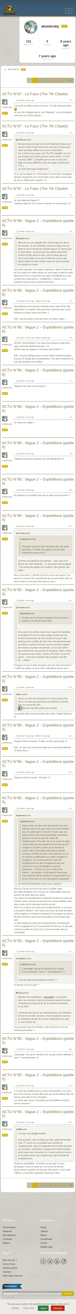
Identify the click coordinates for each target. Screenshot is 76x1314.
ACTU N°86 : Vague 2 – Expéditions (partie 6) (38, 223)
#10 (70, 490)
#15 (70, 772)
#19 (70, 1086)
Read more (29, 1308)
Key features (9, 1235)
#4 (71, 231)
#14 (70, 736)
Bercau (19, 993)
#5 (71, 301)
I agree (43, 1308)
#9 (71, 453)
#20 (70, 1122)
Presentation (9, 1227)
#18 (70, 1049)
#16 (70, 808)
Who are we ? (10, 1260)
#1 (71, 100)
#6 (71, 338)
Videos (44, 1231)
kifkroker (20, 959)
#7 (71, 381)
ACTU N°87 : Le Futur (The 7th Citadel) (35, 94)
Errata (44, 1243)
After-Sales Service (13, 1275)
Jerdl (18, 694)
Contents (7, 1239)
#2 (71, 133)
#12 (70, 600)
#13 (70, 687)
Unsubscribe (8, 1297)
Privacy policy (10, 1268)
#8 (71, 417)
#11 (70, 526)
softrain (20, 533)
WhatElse (20, 140)
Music (44, 1235)
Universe (7, 1231)
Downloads (46, 1239)
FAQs (43, 1227)
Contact (7, 1272)
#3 (71, 195)
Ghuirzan (24, 614)
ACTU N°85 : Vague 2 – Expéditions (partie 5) (38, 481)
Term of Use (9, 1264)
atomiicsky (7, 107)
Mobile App (46, 1247)
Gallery (6, 1243)
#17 (70, 951)
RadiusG (19, 238)
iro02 (18, 1129)
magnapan (20, 816)
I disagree (57, 1308)
